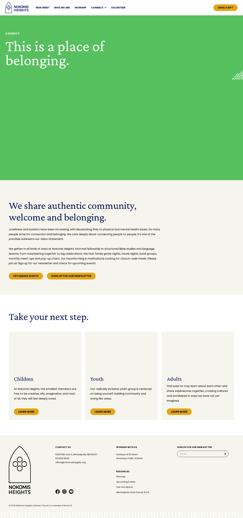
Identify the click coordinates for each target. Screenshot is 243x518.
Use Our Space (124, 487)
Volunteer (118, 7)
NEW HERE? (42, 7)
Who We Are (62, 7)
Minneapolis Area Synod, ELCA (132, 492)
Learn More (26, 411)
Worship (80, 7)
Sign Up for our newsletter (71, 276)
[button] (98, 7)
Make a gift (225, 7)
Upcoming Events (26, 276)
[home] (17, 7)
